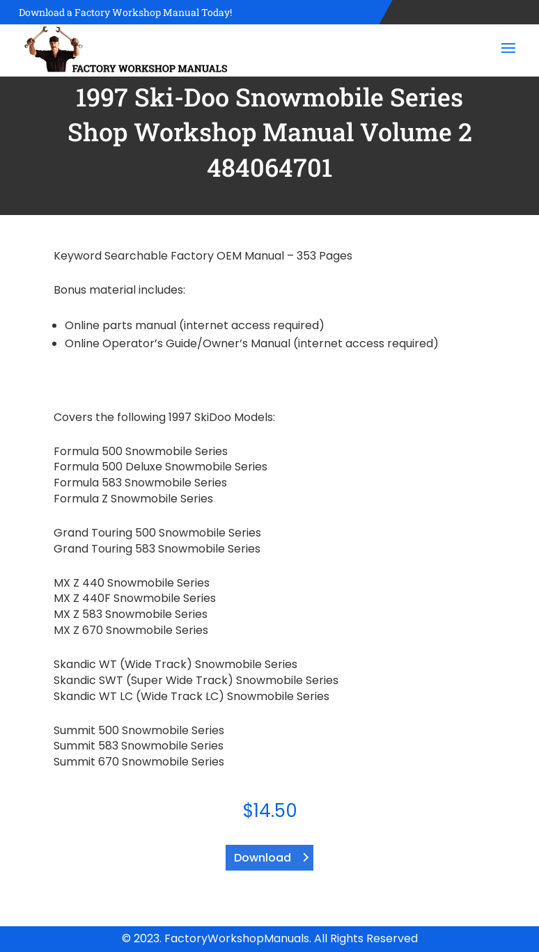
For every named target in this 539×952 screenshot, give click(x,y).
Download (262, 858)
